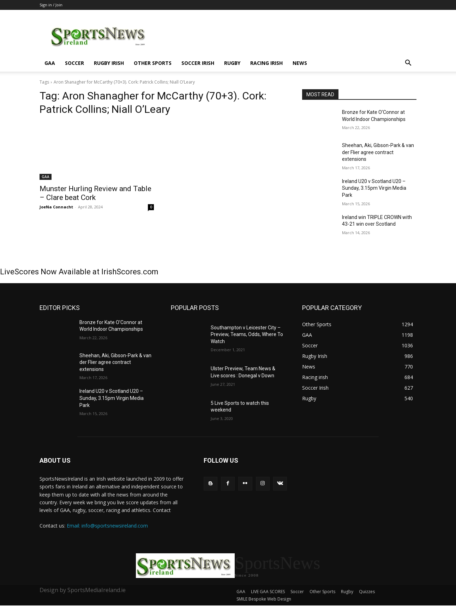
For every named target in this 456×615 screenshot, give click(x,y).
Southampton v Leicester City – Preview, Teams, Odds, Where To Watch (247, 334)
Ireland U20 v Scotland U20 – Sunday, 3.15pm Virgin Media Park (374, 188)
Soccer (74, 63)
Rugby (232, 63)
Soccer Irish (197, 63)
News (300, 63)
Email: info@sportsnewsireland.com (107, 525)
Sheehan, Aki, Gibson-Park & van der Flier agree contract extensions (378, 152)
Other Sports (153, 63)
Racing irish (266, 63)
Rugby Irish (109, 63)
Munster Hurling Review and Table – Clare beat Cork (95, 193)
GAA (49, 63)
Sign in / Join (51, 4)
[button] (408, 63)
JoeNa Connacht (56, 206)
